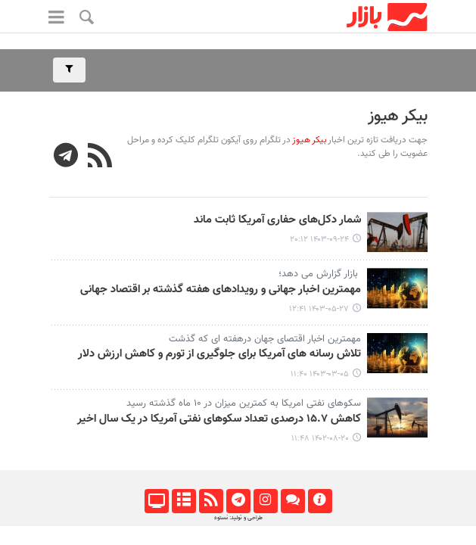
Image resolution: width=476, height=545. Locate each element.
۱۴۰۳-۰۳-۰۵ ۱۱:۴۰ (320, 374)
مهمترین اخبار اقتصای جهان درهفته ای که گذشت (265, 339)
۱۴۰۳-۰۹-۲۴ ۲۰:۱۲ (319, 239)
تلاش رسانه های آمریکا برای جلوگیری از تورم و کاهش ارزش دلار (219, 354)
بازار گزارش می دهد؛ (316, 274)
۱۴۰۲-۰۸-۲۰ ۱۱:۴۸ (320, 438)
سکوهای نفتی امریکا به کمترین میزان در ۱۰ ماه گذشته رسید (243, 403)
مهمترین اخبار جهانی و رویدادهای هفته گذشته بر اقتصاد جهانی (219, 290)
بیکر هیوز (398, 116)
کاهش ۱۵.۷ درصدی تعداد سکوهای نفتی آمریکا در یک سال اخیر (219, 419)
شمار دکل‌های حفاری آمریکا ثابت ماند (277, 220)
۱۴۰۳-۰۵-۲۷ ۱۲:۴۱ (319, 309)
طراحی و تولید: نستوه (238, 517)
